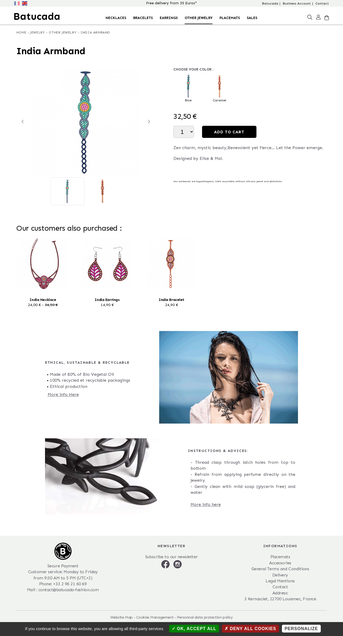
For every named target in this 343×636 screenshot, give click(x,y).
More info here (206, 504)
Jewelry (37, 32)
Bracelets (143, 18)
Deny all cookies (250, 628)
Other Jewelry (198, 18)
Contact (322, 3)
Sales (252, 18)
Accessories (280, 562)
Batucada (270, 3)
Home (21, 32)
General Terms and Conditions (280, 568)
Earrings (169, 18)
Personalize (301, 628)
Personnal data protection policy (205, 617)
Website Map (121, 617)
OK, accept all (194, 628)
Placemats (229, 18)
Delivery (280, 575)
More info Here (63, 394)
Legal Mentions (280, 580)
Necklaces (116, 18)
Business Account (297, 3)
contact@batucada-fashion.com (68, 589)
